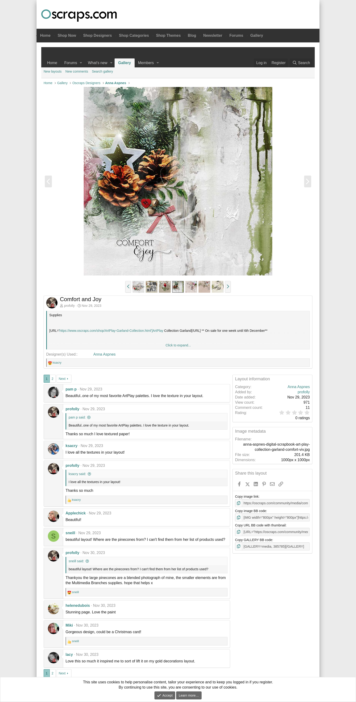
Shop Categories (134, 35)
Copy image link (247, 496)
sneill (70, 533)
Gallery (256, 35)
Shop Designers (97, 35)
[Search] (301, 62)
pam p (71, 389)
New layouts (53, 71)
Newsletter (212, 35)
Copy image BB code (250, 511)
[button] (81, 62)
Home (45, 35)
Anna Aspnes (104, 354)
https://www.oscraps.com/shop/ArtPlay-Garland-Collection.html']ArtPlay (111, 331)
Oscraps (79, 15)
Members (146, 63)
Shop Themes (168, 35)
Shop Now (67, 35)
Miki (69, 625)
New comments (76, 71)
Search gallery (102, 71)
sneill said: (76, 561)
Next (62, 379)
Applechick (76, 513)
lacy (69, 655)
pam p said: (77, 417)
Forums (236, 35)
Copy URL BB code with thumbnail (260, 525)
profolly (69, 306)
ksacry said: (77, 474)
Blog (192, 35)
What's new (97, 63)
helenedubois (78, 605)
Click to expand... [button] (178, 345)
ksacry (72, 446)
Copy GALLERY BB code (253, 539)
